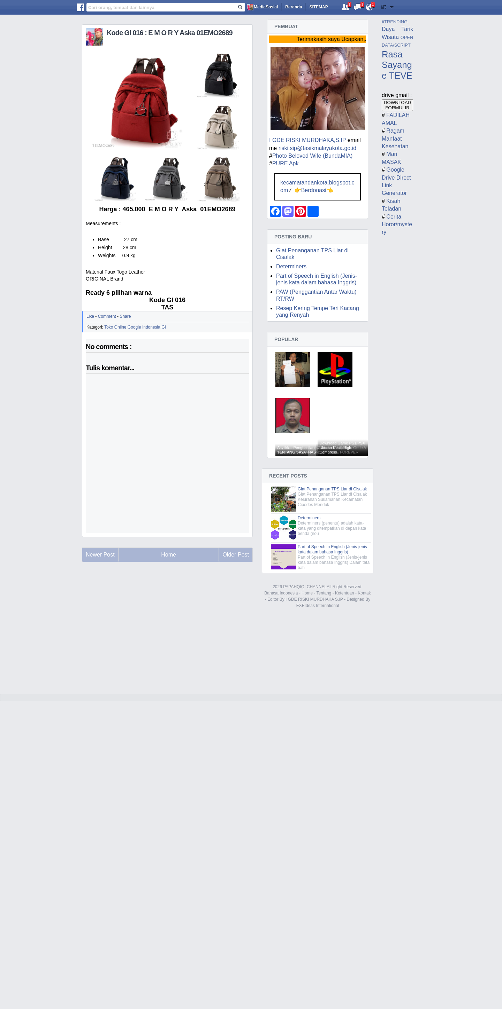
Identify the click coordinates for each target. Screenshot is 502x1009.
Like (90, 316)
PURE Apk (285, 163)
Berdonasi (313, 190)
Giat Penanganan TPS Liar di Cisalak (332, 489)
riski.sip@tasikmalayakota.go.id (317, 148)
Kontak (364, 593)
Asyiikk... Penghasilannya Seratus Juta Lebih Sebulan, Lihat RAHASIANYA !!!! (315, 450)
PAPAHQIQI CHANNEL (305, 586)
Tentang (324, 593)
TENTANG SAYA (291, 452)
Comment (107, 316)
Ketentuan (344, 593)
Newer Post (100, 555)
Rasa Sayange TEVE (397, 64)
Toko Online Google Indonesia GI (135, 327)
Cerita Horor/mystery (397, 224)
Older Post (235, 555)
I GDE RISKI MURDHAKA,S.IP (307, 140)
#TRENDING (395, 21)
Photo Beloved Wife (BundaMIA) (312, 156)
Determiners (291, 266)
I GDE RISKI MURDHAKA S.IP (314, 599)
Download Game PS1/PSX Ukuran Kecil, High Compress (342, 447)
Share (125, 316)
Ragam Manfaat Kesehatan (395, 138)
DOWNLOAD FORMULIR (397, 105)
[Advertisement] (167, 634)
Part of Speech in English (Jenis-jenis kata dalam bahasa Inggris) (332, 549)
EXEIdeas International (317, 605)
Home (307, 593)
